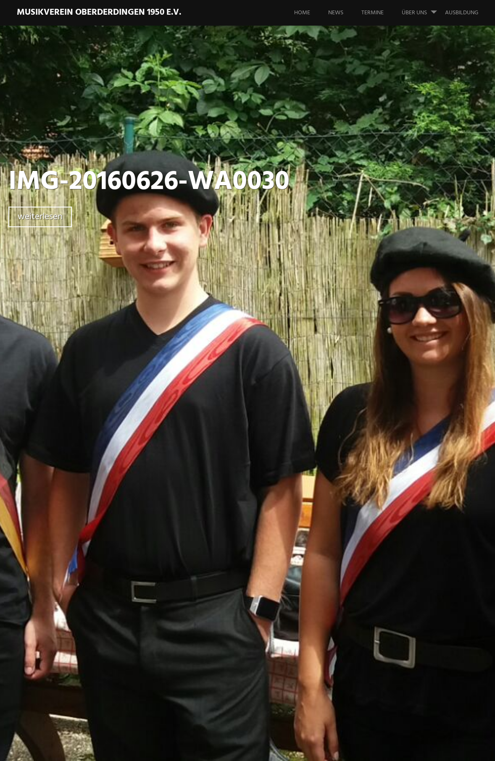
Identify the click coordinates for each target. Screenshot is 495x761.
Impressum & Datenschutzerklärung (339, 748)
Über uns (423, 9)
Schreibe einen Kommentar (115, 321)
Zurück (180, 449)
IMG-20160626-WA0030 (149, 182)
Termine (372, 13)
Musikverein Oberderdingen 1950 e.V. (99, 12)
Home (302, 13)
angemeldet (213, 595)
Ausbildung (461, 13)
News (335, 13)
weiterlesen (40, 217)
